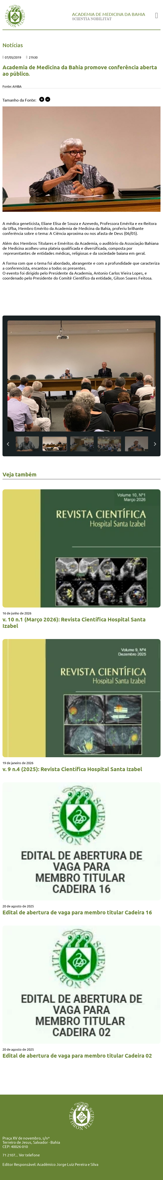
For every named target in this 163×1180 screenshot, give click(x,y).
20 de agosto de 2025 (18, 906)
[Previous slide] (8, 444)
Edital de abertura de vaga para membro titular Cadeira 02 (77, 1055)
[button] (27, 443)
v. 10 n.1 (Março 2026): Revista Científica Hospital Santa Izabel (74, 622)
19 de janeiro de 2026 (17, 763)
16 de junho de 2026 (16, 613)
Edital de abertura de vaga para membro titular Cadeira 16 (77, 912)
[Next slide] (154, 444)
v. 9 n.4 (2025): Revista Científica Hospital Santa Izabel (72, 769)
